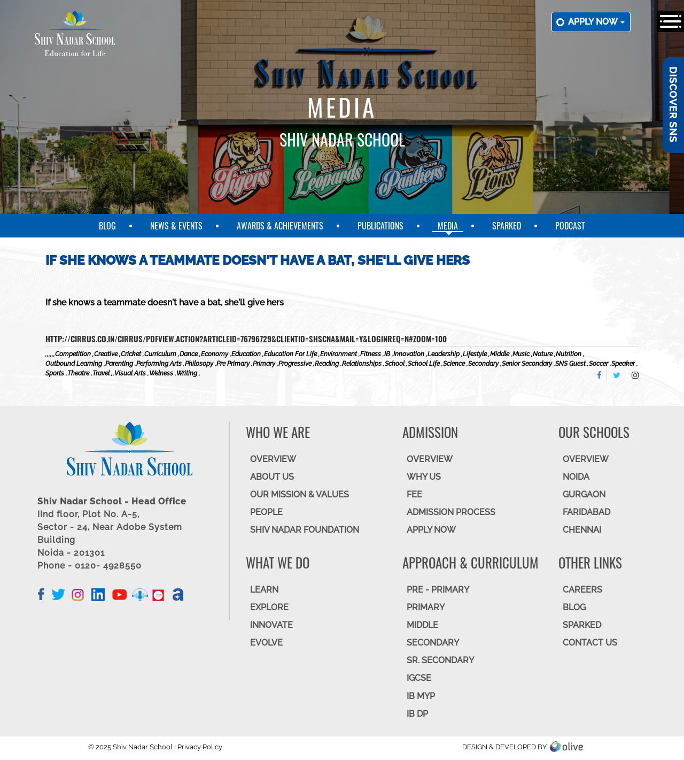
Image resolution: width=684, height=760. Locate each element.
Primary (426, 607)
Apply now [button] (596, 22)
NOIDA (576, 477)
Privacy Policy (199, 747)
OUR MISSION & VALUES (299, 494)
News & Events (176, 225)
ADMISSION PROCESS (451, 512)
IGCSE (419, 678)
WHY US (424, 477)
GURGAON (584, 494)
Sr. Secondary (440, 660)
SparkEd (506, 225)
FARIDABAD (586, 512)
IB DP (417, 714)
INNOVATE (271, 625)
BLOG (574, 607)
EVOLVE (266, 643)
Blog (107, 225)
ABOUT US (272, 477)
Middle (422, 625)
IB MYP (421, 696)
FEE (414, 494)
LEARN (264, 590)
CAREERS (582, 590)
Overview (586, 459)
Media (448, 225)
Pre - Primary (438, 590)
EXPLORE (269, 607)
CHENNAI (582, 530)
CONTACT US (590, 643)
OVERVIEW (273, 459)
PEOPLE (266, 512)
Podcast (570, 225)
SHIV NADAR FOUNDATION (304, 530)
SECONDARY (433, 643)
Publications (380, 225)
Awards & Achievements (280, 225)
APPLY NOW (431, 530)
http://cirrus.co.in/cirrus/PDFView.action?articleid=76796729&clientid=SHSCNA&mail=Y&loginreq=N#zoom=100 (246, 338)
